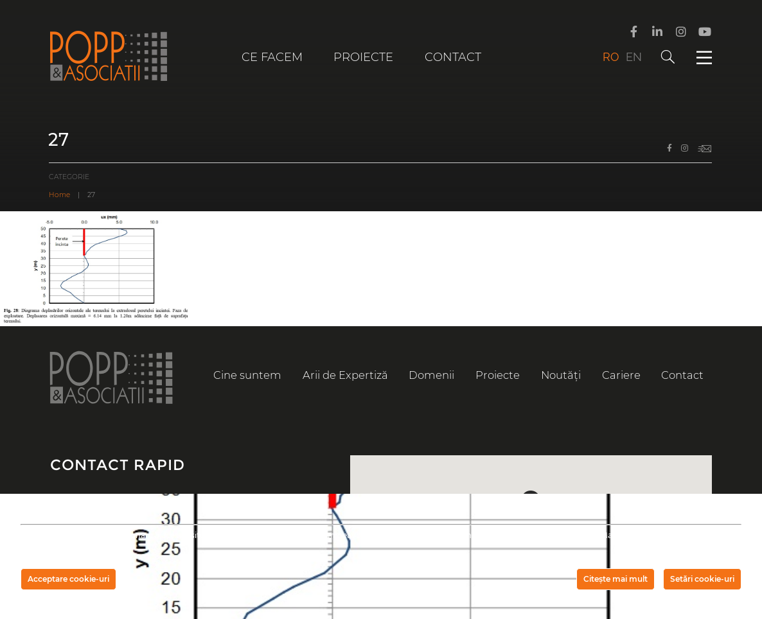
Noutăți (561, 375)
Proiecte (363, 57)
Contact (453, 57)
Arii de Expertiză (345, 375)
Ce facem (272, 57)
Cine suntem (247, 375)
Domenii (431, 375)
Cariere (621, 375)
